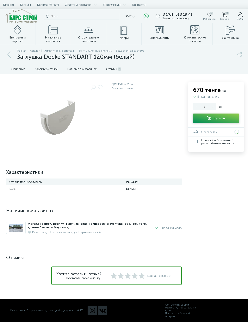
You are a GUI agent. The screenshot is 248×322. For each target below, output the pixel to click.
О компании (114, 5)
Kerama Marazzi (48, 5)
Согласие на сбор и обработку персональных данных (180, 307)
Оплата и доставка (81, 5)
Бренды (25, 5)
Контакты (139, 5)
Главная (8, 5)
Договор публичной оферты (177, 315)
